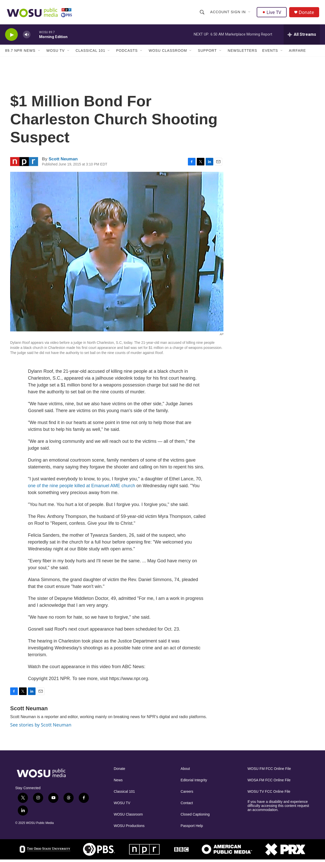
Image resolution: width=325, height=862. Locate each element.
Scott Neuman (62, 161)
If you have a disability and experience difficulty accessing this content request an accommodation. (278, 808)
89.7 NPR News (20, 53)
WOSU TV (55, 53)
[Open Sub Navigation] (250, 13)
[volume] (26, 37)
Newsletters (242, 53)
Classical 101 (90, 53)
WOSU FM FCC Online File (269, 771)
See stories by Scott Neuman (40, 727)
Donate (307, 13)
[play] (11, 37)
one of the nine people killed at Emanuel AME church (81, 488)
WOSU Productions (129, 828)
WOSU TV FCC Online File (269, 794)
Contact (187, 805)
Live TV (272, 13)
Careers (187, 794)
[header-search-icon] (202, 13)
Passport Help (192, 828)
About (185, 771)
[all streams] (302, 37)
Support (207, 53)
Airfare (297, 53)
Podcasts (127, 53)
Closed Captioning (195, 817)
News (118, 782)
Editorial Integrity (194, 782)
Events (270, 53)
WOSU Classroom (168, 53)
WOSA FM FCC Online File (269, 782)
